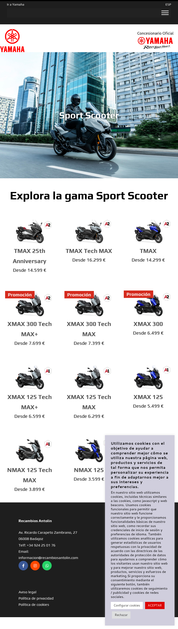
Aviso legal (27, 592)
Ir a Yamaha (15, 4)
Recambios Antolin (35, 521)
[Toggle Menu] (165, 12)
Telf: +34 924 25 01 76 (37, 545)
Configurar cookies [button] (127, 605)
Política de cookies (34, 604)
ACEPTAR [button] (155, 605)
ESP (168, 4)
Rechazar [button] (121, 615)
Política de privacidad (36, 598)
